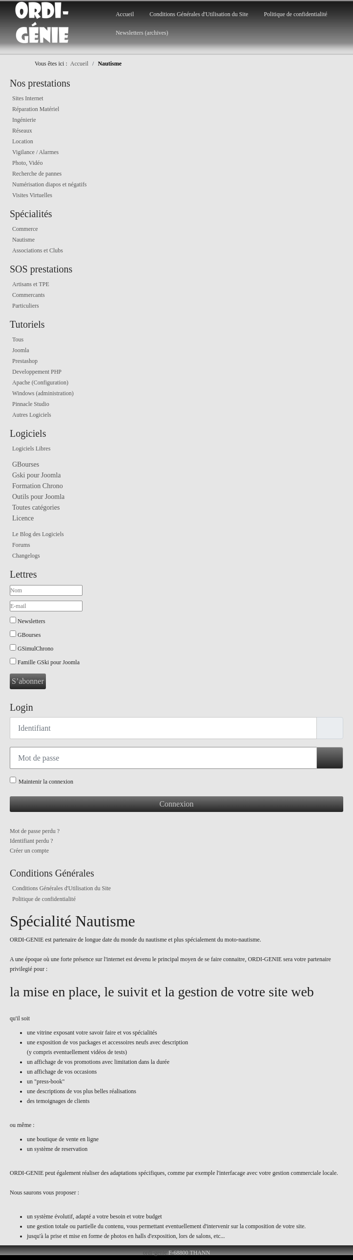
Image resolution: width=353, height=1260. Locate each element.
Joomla (20, 350)
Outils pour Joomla (38, 496)
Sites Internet (27, 98)
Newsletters (31, 621)
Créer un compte (29, 850)
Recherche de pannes (37, 173)
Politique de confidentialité (295, 14)
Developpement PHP (37, 371)
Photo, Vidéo (27, 162)
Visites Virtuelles (32, 195)
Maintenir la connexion (46, 781)
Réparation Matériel (35, 109)
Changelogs (26, 555)
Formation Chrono (37, 486)
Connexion (176, 804)
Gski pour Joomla (36, 475)
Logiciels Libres (31, 448)
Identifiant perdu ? (31, 840)
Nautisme (23, 239)
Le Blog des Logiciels (38, 534)
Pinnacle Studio (30, 404)
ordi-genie (155, 1252)
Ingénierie (24, 119)
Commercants (28, 295)
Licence (23, 518)
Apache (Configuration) (40, 382)
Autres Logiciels (31, 414)
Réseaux (22, 130)
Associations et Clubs (37, 250)
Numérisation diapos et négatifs (49, 184)
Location (22, 141)
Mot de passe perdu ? (35, 831)
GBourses (25, 464)
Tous (17, 339)
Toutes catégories (36, 507)
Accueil (125, 14)
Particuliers (25, 305)
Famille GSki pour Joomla (49, 662)
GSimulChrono (35, 648)
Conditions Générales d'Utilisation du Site (198, 14)
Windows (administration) (43, 393)
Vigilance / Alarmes (35, 152)
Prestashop (25, 361)
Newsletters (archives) (142, 32)
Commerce (25, 228)
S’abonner (28, 681)
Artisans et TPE (30, 284)
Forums (21, 544)
